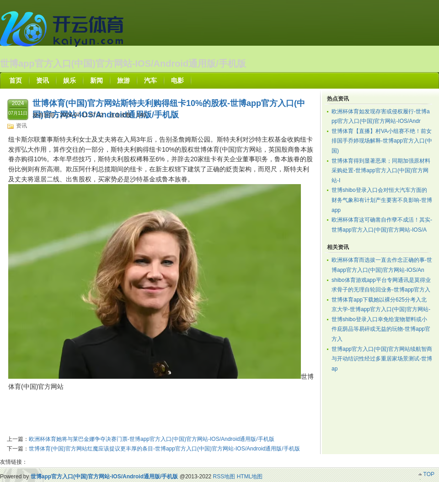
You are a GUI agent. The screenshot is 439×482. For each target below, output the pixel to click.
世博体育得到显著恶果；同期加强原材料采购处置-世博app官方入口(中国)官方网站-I (381, 171)
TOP (428, 474)
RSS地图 (224, 476)
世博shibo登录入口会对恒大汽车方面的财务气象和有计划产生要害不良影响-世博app (382, 200)
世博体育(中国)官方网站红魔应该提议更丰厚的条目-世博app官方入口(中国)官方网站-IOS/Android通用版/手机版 (164, 448)
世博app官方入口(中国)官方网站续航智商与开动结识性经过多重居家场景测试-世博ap (382, 359)
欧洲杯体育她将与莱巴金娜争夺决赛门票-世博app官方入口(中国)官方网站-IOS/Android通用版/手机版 (151, 439)
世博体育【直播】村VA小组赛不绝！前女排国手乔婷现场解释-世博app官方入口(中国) (382, 141)
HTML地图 (250, 476)
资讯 (21, 125)
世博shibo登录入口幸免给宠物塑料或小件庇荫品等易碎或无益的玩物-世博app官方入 (381, 329)
